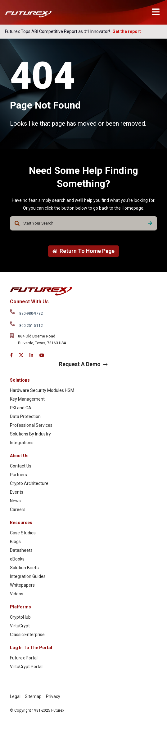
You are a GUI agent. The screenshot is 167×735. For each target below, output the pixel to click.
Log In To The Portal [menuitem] (31, 647)
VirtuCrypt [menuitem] (20, 625)
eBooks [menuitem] (17, 558)
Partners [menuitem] (18, 474)
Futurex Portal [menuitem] (24, 657)
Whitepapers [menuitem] (22, 585)
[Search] (150, 223)
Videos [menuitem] (16, 593)
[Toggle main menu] (156, 11)
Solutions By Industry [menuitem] (30, 433)
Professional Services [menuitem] (31, 425)
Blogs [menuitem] (15, 541)
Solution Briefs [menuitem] (24, 567)
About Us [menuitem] (19, 455)
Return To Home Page (83, 251)
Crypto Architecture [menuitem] (29, 483)
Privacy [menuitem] (53, 696)
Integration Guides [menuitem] (28, 576)
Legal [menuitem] (15, 696)
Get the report (126, 31)
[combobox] (83, 223)
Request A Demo (83, 364)
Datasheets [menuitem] (21, 550)
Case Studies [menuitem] (23, 532)
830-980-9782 (31, 313)
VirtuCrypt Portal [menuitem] (26, 666)
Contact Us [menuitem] (20, 465)
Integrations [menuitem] (22, 442)
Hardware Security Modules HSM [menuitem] (42, 390)
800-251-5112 (31, 325)
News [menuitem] (15, 500)
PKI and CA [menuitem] (20, 407)
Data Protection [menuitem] (25, 416)
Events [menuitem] (16, 492)
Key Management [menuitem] (27, 399)
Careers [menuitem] (17, 509)
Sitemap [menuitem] (33, 696)
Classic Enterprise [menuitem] (27, 634)
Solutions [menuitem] (20, 380)
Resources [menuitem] (21, 522)
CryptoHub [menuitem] (20, 617)
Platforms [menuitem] (20, 606)
